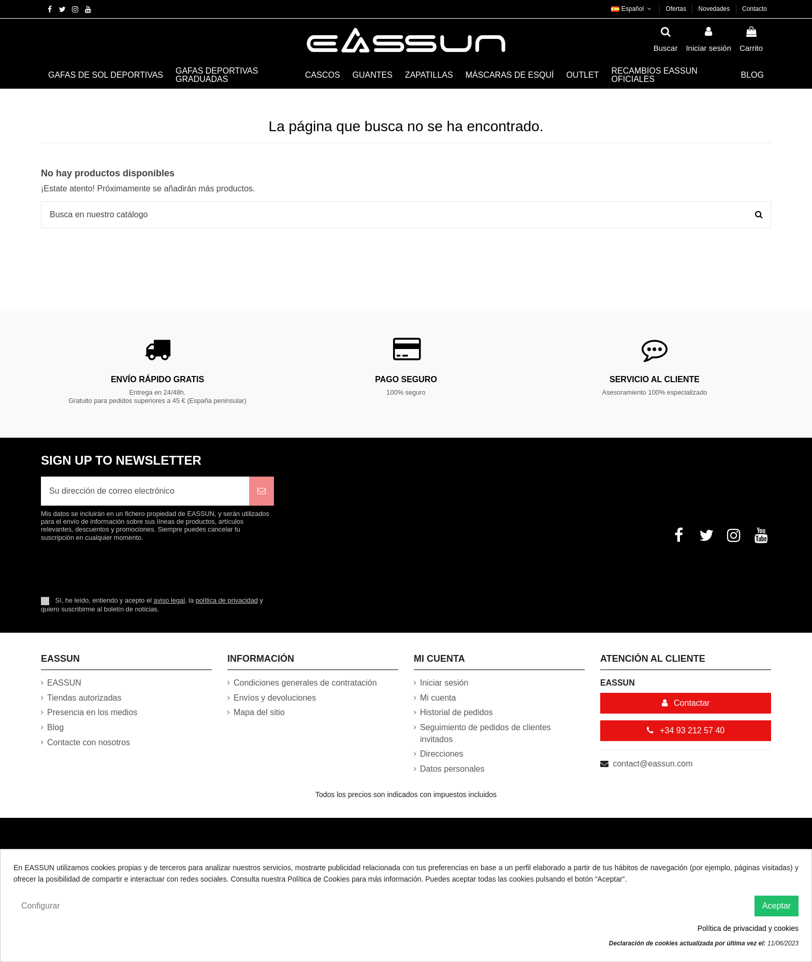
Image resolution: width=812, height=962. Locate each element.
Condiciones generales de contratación (305, 682)
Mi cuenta (438, 697)
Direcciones (441, 753)
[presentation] (127, 568)
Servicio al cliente (655, 379)
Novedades (715, 8)
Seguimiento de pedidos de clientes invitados (485, 733)
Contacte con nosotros (88, 742)
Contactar (686, 703)
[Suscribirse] (261, 491)
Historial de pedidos (456, 712)
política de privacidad (227, 600)
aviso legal (169, 600)
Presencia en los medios (92, 712)
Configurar (40, 905)
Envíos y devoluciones (275, 697)
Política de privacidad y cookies (748, 928)
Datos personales (452, 768)
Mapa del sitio (259, 712)
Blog (55, 727)
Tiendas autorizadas (84, 697)
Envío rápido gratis (157, 379)
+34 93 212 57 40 (685, 730)
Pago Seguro (406, 379)
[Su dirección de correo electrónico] (145, 491)
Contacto (754, 8)
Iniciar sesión (444, 682)
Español (632, 8)
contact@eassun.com (652, 763)
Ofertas (677, 8)
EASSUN (64, 682)
